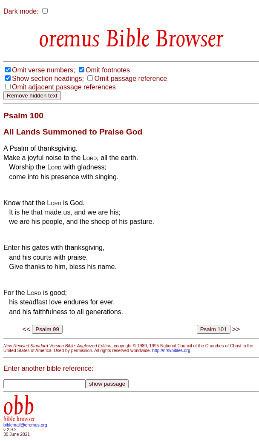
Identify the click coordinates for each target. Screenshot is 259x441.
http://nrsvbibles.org (171, 350)
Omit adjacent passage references (64, 87)
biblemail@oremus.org (25, 425)
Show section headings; (48, 78)
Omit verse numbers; (43, 70)
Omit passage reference (130, 78)
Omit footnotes (108, 70)
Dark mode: (21, 11)
